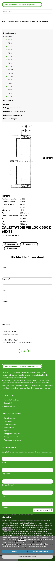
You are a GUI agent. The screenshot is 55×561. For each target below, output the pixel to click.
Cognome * (6, 279)
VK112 (10, 40)
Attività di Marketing (9, 340)
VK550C (10, 70)
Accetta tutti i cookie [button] (40, 551)
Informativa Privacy (9, 331)
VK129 (10, 46)
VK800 (10, 93)
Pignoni (6, 104)
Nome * (4, 267)
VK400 (10, 60)
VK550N (10, 76)
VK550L (10, 73)
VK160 (10, 56)
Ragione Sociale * (8, 485)
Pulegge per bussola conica (14, 111)
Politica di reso (9, 406)
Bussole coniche (9, 33)
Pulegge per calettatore (12, 115)
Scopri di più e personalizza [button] (27, 556)
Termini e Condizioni (11, 400)
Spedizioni (8, 403)
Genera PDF (29, 244)
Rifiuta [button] (14, 551)
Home (4, 21)
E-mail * (4, 290)
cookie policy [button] (22, 540)
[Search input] (28, 11)
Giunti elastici (8, 100)
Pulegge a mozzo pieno (12, 108)
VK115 (10, 43)
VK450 (10, 63)
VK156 (10, 53)
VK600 (10, 80)
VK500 (17, 21)
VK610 (10, 83)
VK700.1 (10, 90)
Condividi (9, 244)
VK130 (10, 50)
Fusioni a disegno (10, 119)
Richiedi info (13, 248)
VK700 (10, 86)
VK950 (10, 96)
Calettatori (10, 21)
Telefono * (5, 301)
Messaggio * (6, 324)
